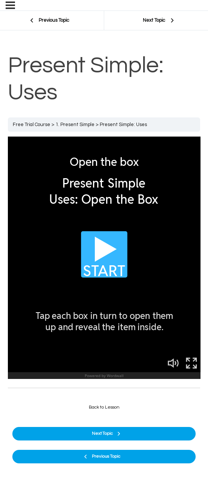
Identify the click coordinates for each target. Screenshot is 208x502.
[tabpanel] (104, 259)
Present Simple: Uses (123, 124)
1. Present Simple (74, 124)
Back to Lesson (104, 407)
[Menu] (10, 5)
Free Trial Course (31, 124)
